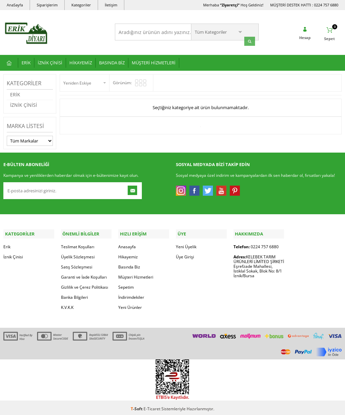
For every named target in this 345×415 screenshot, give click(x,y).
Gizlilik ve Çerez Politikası (84, 285)
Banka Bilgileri (74, 295)
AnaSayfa (15, 4)
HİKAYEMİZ (80, 62)
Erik (6, 244)
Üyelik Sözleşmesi (78, 254)
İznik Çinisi (13, 254)
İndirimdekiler (131, 295)
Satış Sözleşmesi (76, 264)
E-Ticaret (152, 406)
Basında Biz (129, 264)
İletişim (111, 4)
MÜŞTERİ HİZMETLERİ (154, 62)
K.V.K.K (67, 305)
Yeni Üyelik (186, 244)
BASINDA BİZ (112, 62)
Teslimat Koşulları (77, 244)
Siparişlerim (47, 4)
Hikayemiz (128, 254)
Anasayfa (127, 244)
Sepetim (126, 285)
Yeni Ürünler (130, 305)
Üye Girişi (185, 254)
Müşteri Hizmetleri (135, 275)
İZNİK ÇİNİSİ (50, 62)
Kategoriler (81, 4)
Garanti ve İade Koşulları (84, 275)
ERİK (26, 62)
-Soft (137, 406)
